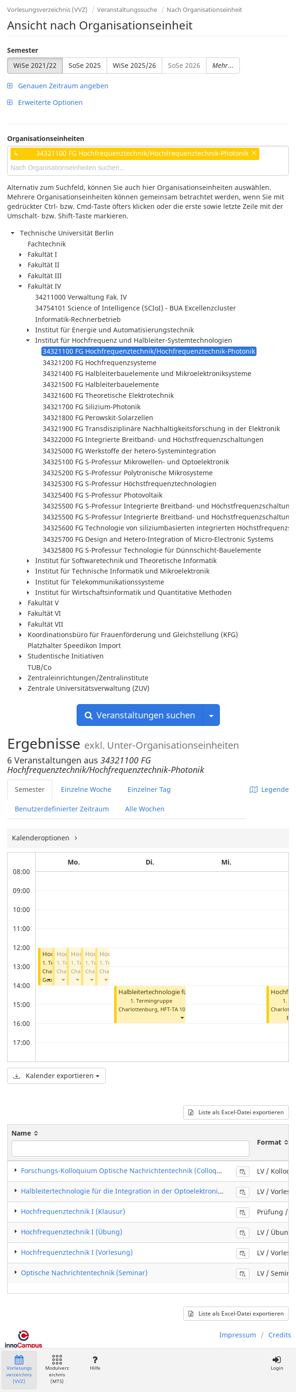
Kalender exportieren (56, 1075)
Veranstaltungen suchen (140, 715)
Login (276, 1363)
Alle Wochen (145, 808)
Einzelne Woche (86, 789)
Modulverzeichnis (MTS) (57, 1369)
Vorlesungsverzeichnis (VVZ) (47, 9)
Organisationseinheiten (45, 138)
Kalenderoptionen (41, 837)
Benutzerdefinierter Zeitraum (62, 808)
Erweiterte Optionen (45, 102)
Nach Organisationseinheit (204, 9)
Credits (279, 1334)
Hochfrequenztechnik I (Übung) (71, 1231)
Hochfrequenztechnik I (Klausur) (73, 1211)
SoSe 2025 (85, 65)
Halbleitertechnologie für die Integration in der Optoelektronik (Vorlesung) (140, 1190)
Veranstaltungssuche (127, 9)
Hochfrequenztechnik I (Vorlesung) (77, 1252)
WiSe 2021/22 (35, 65)
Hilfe (95, 1363)
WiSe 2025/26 (134, 65)
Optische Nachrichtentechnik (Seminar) (84, 1272)
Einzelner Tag (149, 789)
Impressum (237, 1334)
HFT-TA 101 (174, 1009)
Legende (269, 789)
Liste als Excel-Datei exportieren (236, 1112)
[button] (48, 980)
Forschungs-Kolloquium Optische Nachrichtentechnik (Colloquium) (128, 1170)
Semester (22, 50)
